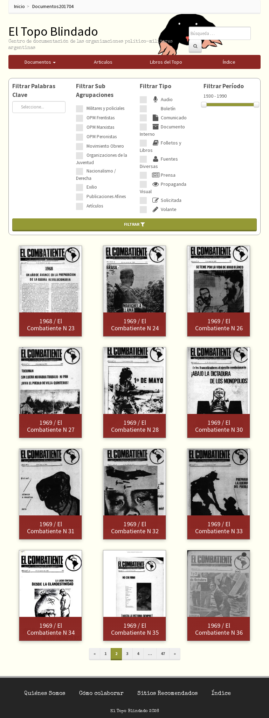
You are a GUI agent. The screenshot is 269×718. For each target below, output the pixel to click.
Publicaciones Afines (106, 196)
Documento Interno (162, 130)
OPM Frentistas (101, 118)
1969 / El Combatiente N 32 (135, 527)
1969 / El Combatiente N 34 (51, 628)
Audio (161, 99)
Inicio (19, 6)
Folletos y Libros (160, 146)
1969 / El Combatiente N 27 (51, 426)
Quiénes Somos (44, 694)
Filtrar (134, 224)
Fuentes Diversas (159, 162)
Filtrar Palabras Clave (33, 90)
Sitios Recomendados (167, 694)
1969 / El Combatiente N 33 (219, 527)
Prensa (162, 175)
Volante (163, 209)
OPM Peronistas (102, 137)
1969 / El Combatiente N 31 (51, 527)
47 (163, 653)
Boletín (162, 108)
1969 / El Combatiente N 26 (219, 324)
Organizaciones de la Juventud (101, 159)
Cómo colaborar (101, 694)
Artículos (95, 206)
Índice (221, 694)
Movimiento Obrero (105, 146)
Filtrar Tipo (155, 86)
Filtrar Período (224, 86)
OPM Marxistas (100, 127)
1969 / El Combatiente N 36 (219, 628)
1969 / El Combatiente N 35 (135, 628)
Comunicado (168, 117)
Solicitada (165, 200)
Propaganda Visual (163, 188)
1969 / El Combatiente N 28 (135, 426)
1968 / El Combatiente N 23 (51, 324)
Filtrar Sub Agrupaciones (94, 90)
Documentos (45, 6)
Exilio (92, 187)
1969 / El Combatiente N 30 (219, 426)
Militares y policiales (105, 108)
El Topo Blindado (53, 31)
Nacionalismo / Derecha (96, 174)
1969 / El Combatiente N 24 (135, 324)
